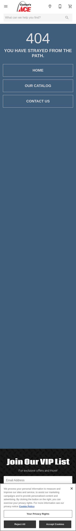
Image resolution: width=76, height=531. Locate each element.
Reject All (19, 524)
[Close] (72, 489)
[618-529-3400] (60, 6)
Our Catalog (38, 86)
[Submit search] (67, 17)
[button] (5, 6)
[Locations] (50, 6)
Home (38, 70)
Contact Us (38, 101)
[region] (38, 507)
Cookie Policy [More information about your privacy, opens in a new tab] (26, 506)
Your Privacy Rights (38, 513)
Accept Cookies (55, 524)
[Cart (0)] (70, 6)
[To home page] (23, 6)
